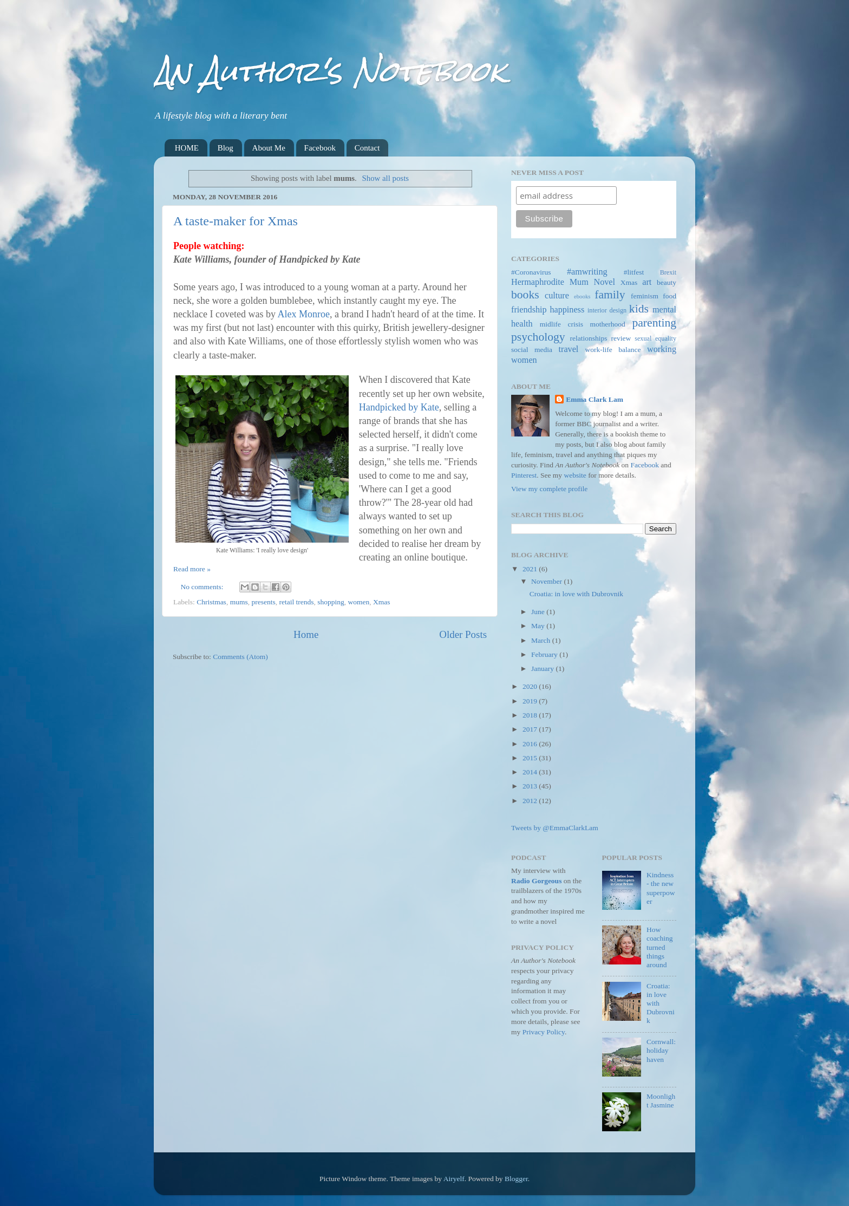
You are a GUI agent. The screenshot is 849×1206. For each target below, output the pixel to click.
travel (569, 349)
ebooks (582, 296)
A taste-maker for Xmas (235, 221)
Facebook (320, 148)
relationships (589, 338)
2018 (531, 715)
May (538, 626)
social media (531, 349)
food (669, 296)
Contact (367, 148)
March (541, 640)
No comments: (203, 587)
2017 (531, 729)
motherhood (607, 324)
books (525, 294)
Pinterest (524, 475)
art (646, 282)
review (621, 338)
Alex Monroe (303, 314)
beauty (666, 282)
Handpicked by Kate (399, 407)
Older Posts (463, 634)
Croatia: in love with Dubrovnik (576, 594)
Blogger (516, 1179)
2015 (531, 758)
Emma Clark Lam (594, 399)
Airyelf (454, 1179)
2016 (531, 744)
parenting (654, 322)
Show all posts (385, 178)
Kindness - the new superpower (660, 888)
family (610, 294)
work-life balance (613, 349)
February (545, 654)
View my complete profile (549, 489)
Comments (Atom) (240, 657)
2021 (531, 569)
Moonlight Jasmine (660, 1100)
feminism (644, 296)
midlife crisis (561, 324)
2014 (531, 772)
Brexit (668, 272)
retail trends (296, 602)
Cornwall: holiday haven (661, 1050)
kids (639, 308)
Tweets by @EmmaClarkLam (554, 828)
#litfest (634, 272)
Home (305, 634)
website (575, 475)
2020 (531, 686)
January (543, 668)
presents (263, 602)
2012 (531, 801)
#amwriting (587, 272)
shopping (330, 602)
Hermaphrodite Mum (550, 282)
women (359, 602)
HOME (187, 148)
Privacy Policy (544, 1032)
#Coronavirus (531, 272)
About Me (268, 148)
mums (239, 602)
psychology (538, 336)
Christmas (211, 602)
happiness (567, 310)
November (547, 581)
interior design (606, 310)
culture (557, 296)
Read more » (192, 569)
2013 (531, 786)
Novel (604, 282)
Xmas (381, 602)
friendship (529, 310)
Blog (225, 148)
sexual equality (655, 338)
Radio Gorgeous (536, 881)
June (538, 612)
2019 (531, 701)
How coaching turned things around (659, 947)
